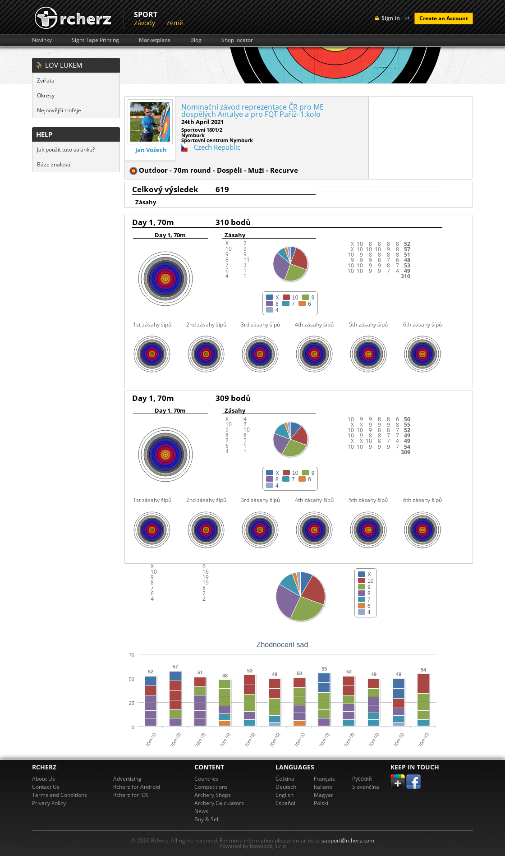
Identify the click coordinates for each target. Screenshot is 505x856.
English (284, 795)
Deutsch (285, 787)
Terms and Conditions (59, 795)
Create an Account (443, 18)
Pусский (362, 778)
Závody (144, 22)
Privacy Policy (49, 803)
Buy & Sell (207, 819)
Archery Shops (212, 795)
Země (174, 22)
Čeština (284, 778)
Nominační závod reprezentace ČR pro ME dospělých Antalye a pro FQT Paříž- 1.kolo (252, 110)
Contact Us (46, 787)
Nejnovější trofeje (59, 110)
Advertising (127, 778)
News (201, 811)
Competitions (211, 787)
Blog (196, 40)
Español (285, 803)
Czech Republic (217, 147)
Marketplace (154, 40)
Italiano (323, 787)
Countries (206, 778)
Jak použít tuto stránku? (66, 149)
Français (324, 778)
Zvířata (46, 80)
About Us (43, 778)
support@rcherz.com (347, 840)
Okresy (46, 95)
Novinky (42, 40)
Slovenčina (365, 787)
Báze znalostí (53, 164)
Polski (321, 803)
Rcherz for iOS (131, 795)
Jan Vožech (151, 150)
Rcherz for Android (136, 787)
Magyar (323, 795)
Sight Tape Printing (95, 40)
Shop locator (237, 40)
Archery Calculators (219, 803)
